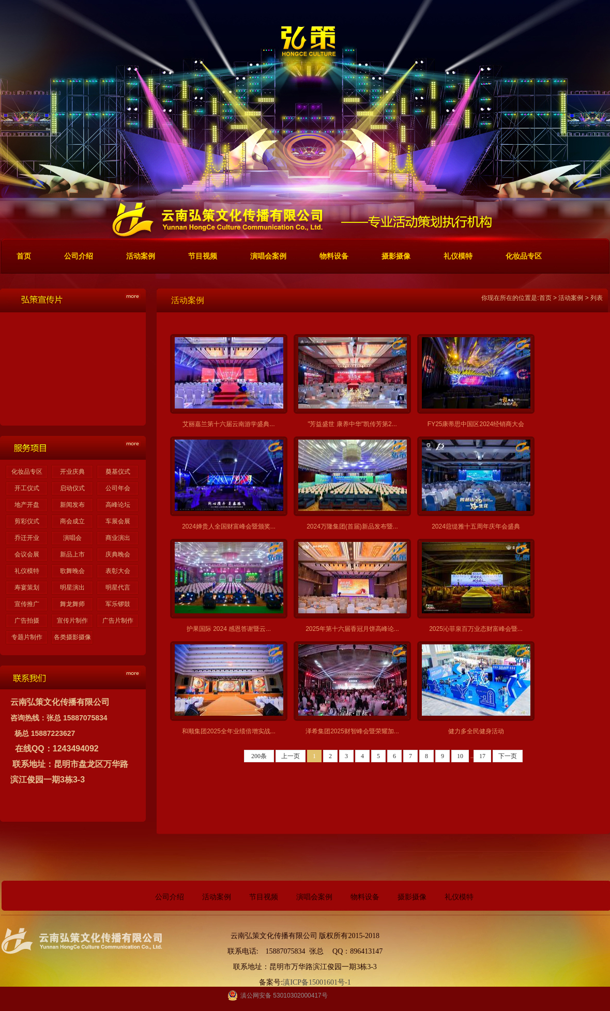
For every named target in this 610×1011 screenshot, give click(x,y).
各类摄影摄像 (72, 637)
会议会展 (26, 554)
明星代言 (117, 587)
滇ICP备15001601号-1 (316, 982)
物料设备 (364, 897)
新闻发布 (72, 504)
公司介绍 (169, 897)
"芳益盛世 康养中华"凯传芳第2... (352, 424)
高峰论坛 (117, 504)
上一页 (290, 756)
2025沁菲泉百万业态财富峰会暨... (476, 628)
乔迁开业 (26, 537)
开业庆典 (72, 471)
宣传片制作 (72, 620)
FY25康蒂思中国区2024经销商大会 (476, 424)
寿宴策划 (26, 587)
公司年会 (117, 488)
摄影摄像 (412, 897)
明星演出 (72, 587)
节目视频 (263, 897)
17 (482, 756)
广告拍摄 (26, 620)
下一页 (507, 756)
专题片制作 (26, 637)
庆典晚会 (117, 554)
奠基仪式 (117, 471)
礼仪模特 (26, 571)
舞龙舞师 (72, 604)
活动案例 (570, 297)
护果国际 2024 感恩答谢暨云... (229, 628)
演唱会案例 (314, 897)
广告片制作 (117, 620)
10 (460, 756)
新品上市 (72, 554)
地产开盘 (26, 504)
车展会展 (117, 521)
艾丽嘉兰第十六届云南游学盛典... (228, 424)
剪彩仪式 (26, 521)
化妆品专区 (26, 471)
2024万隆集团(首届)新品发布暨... (352, 526)
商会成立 (72, 521)
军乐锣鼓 (117, 604)
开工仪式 (26, 488)
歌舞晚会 (72, 571)
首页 (545, 297)
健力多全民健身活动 (476, 731)
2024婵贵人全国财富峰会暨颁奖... (229, 526)
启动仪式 (72, 488)
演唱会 (72, 537)
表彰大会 (117, 571)
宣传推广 (26, 604)
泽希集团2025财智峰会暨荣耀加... (352, 731)
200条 (259, 756)
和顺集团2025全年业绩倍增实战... (229, 731)
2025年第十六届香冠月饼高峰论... (352, 628)
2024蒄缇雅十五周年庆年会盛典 (476, 526)
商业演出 (117, 537)
